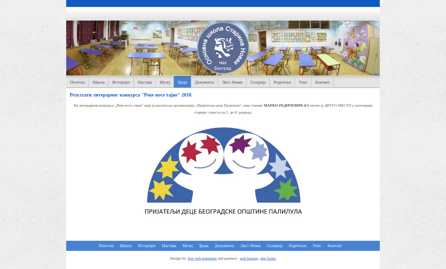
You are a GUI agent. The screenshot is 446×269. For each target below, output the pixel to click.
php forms (268, 258)
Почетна (77, 82)
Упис (303, 82)
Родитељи (282, 82)
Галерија (258, 82)
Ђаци (182, 82)
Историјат (121, 82)
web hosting (249, 258)
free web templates (202, 258)
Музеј (165, 82)
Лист (232, 82)
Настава (145, 82)
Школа (99, 82)
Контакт (322, 82)
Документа (204, 82)
